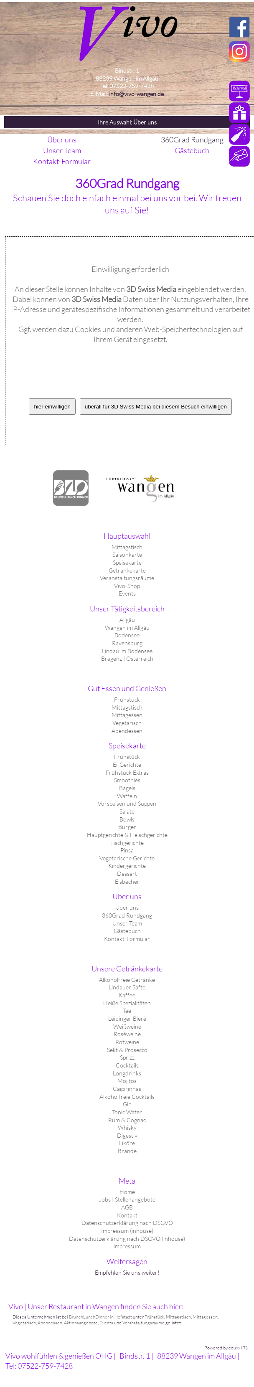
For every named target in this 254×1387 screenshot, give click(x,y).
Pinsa (127, 850)
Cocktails (127, 1065)
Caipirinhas (127, 1088)
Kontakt (127, 1215)
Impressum (127, 1246)
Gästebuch (127, 930)
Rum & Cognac (127, 1119)
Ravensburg (127, 643)
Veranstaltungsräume (127, 577)
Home (127, 1191)
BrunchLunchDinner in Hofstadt (100, 1317)
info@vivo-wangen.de (136, 93)
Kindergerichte (127, 865)
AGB (127, 1207)
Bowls (127, 819)
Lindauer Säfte (127, 987)
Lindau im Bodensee (127, 650)
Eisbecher (127, 881)
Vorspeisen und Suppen (127, 803)
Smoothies (127, 780)
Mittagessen (127, 714)
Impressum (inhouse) (127, 1230)
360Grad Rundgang (127, 915)
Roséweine (127, 1033)
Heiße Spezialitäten (127, 1003)
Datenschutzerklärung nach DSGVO (127, 1222)
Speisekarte (127, 562)
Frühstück (127, 699)
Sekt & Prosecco (127, 1049)
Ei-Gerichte (127, 764)
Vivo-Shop (127, 585)
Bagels (127, 787)
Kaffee (127, 995)
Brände (127, 1150)
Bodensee (127, 635)
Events (127, 593)
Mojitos (127, 1080)
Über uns (127, 907)
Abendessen (127, 730)
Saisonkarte (127, 554)
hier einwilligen (52, 406)
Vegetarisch (127, 722)
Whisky (127, 1127)
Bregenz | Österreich (127, 658)
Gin (127, 1104)
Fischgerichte (127, 842)
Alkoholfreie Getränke (127, 979)
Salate (127, 811)
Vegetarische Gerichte (127, 858)
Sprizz (127, 1057)
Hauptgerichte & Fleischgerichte (127, 834)
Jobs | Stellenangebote (127, 1199)
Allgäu (127, 619)
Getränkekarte (127, 570)
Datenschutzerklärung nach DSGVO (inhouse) (127, 1238)
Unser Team (127, 923)
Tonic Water (127, 1112)
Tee (127, 1010)
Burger (127, 826)
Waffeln (127, 795)
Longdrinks (127, 1073)
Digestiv (127, 1135)
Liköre (127, 1142)
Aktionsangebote (81, 1323)
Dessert (127, 873)
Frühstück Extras (127, 772)
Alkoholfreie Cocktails (127, 1096)
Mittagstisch (127, 546)
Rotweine (127, 1041)
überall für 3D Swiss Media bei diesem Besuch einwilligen (156, 406)
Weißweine (127, 1026)
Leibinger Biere (127, 1018)
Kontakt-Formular (127, 938)
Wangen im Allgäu (127, 627)
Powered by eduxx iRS (226, 1348)
